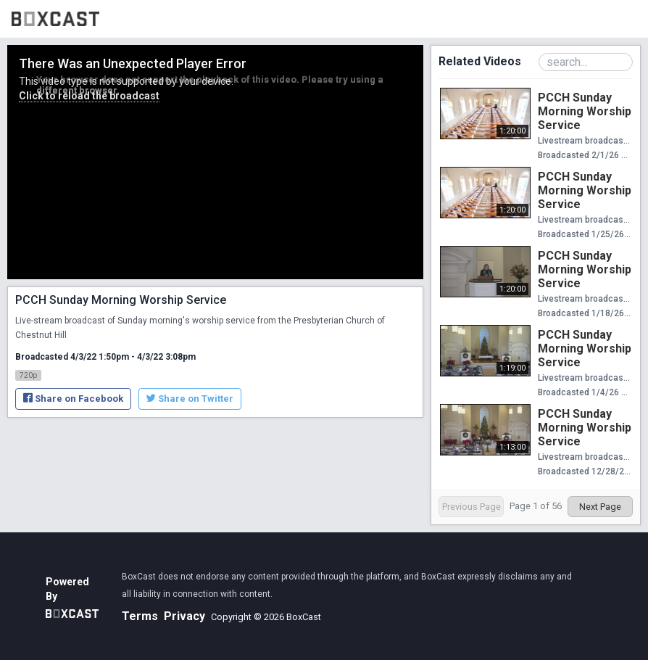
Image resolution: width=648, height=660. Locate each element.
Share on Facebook (73, 398)
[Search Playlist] (586, 62)
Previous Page (471, 506)
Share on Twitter (189, 398)
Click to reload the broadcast (89, 96)
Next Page (600, 506)
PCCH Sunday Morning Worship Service (584, 111)
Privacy (184, 616)
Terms (140, 616)
